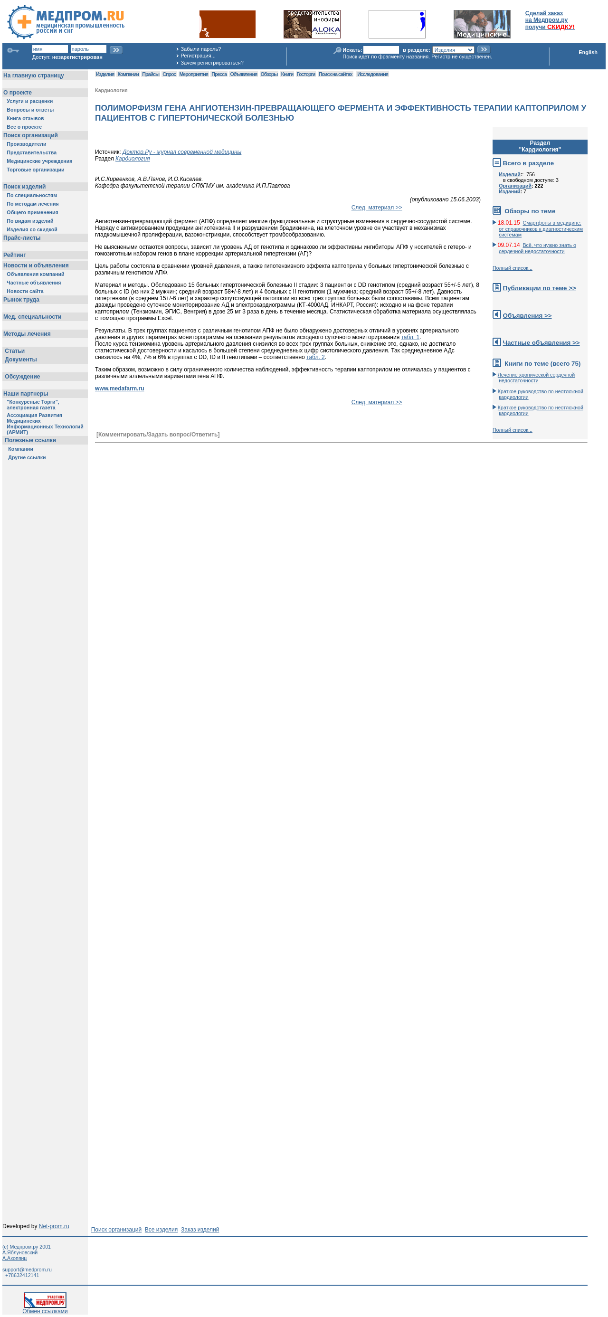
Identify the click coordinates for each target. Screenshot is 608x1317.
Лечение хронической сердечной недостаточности (536, 377)
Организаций (515, 186)
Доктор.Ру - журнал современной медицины (182, 152)
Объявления (243, 74)
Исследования (372, 74)
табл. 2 (315, 357)
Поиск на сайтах (335, 74)
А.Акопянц (14, 1258)
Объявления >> (527, 315)
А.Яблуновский (20, 1252)
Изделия (105, 74)
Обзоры (269, 74)
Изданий (509, 191)
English (588, 52)
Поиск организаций (116, 1229)
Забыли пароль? (200, 49)
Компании (128, 74)
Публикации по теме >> (539, 288)
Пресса (219, 74)
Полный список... (512, 268)
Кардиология (111, 90)
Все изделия (161, 1229)
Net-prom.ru (54, 1226)
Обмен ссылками (45, 1309)
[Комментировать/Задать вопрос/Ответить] (157, 434)
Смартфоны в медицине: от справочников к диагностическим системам (541, 228)
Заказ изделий (200, 1229)
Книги (287, 74)
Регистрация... (197, 55)
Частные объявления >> (541, 342)
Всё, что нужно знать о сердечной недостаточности (537, 248)
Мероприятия (194, 74)
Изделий (510, 174)
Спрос (169, 74)
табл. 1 (410, 337)
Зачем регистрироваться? (211, 63)
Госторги (306, 74)
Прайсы (150, 74)
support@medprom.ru (27, 1269)
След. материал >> (377, 207)
